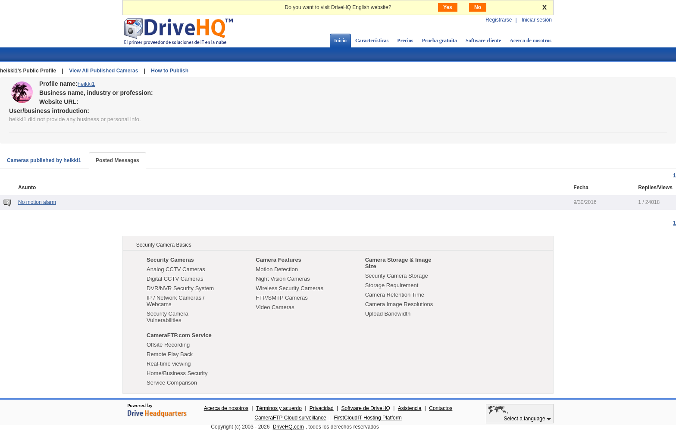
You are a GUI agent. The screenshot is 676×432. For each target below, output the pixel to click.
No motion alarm (37, 202)
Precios (405, 41)
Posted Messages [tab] (117, 160)
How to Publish (169, 71)
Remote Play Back (170, 354)
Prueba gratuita (439, 41)
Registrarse (498, 20)
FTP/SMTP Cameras (281, 297)
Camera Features (278, 260)
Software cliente (483, 41)
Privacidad (322, 408)
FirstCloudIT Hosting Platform (368, 418)
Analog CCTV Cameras (176, 269)
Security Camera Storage (396, 275)
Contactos (440, 408)
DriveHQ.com (288, 427)
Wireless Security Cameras (289, 288)
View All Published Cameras (103, 71)
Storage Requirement (392, 285)
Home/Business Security (177, 373)
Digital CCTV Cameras (175, 278)
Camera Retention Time (394, 294)
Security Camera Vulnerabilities (167, 316)
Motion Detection (277, 269)
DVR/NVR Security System (180, 288)
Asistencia (410, 408)
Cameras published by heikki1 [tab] (44, 160)
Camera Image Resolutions (399, 304)
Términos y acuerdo (279, 408)
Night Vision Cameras (283, 278)
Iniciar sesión (537, 20)
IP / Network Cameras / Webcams (175, 300)
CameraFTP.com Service (179, 335)
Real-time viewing (169, 363)
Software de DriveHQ (365, 408)
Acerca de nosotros (530, 41)
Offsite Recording (168, 344)
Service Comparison (172, 382)
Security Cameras (170, 260)
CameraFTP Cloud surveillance (290, 418)
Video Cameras (275, 307)
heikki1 (86, 84)
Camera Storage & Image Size (398, 263)
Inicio (340, 41)
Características (371, 41)
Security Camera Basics (163, 245)
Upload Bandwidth (388, 313)
